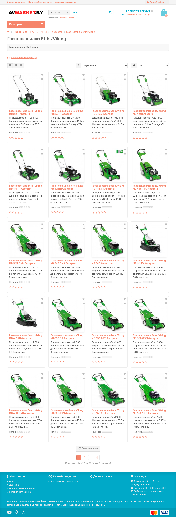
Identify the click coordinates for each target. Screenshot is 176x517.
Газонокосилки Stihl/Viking (80, 32)
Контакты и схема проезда (63, 481)
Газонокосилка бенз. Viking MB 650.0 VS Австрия (25, 412)
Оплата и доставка (16, 2)
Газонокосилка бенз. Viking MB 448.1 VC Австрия (149, 187)
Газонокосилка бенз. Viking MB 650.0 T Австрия (66, 337)
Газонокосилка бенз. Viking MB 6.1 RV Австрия (149, 262)
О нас (11, 481)
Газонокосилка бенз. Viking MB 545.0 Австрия (108, 262)
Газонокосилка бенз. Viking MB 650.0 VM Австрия (149, 337)
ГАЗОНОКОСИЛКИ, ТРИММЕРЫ (30, 32)
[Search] (92, 12)
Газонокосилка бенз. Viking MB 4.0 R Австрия (149, 112)
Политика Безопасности (21, 488)
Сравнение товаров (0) (22, 57)
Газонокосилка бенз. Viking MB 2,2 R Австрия (25, 112)
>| (97, 457)
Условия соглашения (19, 492)
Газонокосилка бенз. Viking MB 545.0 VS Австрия (66, 262)
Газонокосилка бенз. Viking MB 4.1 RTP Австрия (66, 187)
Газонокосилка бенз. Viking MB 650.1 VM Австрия (66, 412)
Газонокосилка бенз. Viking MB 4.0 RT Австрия (25, 187)
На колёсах (56, 32)
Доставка (13, 484)
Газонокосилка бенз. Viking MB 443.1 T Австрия (108, 187)
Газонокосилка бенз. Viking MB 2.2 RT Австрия (66, 112)
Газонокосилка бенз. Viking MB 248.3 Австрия (108, 112)
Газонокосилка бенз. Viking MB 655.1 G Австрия (108, 412)
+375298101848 (138, 11)
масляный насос (66, 18)
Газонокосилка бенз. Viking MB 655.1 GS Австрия (149, 412)
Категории (26, 24)
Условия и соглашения (65, 2)
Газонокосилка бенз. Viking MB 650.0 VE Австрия (108, 337)
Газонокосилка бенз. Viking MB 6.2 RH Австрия (25, 337)
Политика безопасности (40, 2)
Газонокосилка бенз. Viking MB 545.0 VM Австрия (25, 262)
